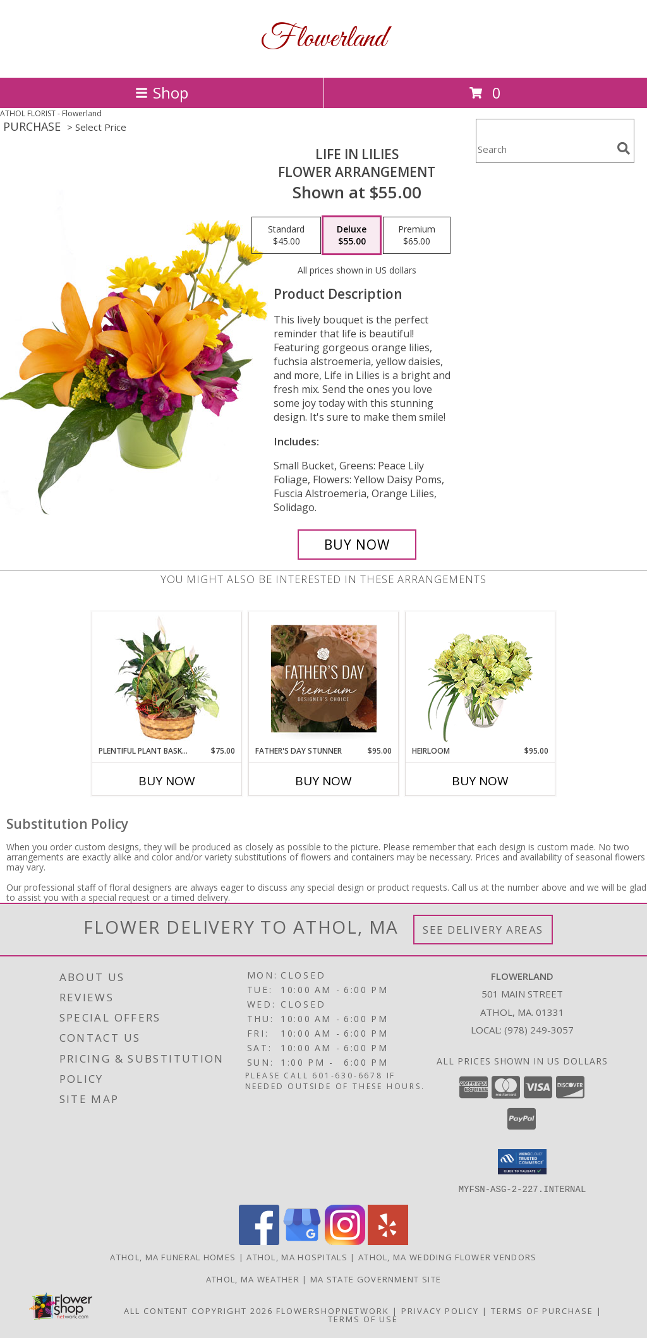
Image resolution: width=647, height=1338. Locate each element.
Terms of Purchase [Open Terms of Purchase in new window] (542, 1310)
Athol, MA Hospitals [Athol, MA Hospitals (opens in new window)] (297, 1256)
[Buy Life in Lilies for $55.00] (357, 544)
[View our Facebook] (259, 1241)
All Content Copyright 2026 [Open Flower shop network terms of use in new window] (198, 1310)
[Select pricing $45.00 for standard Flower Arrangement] (286, 235)
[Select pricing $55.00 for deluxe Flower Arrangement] (352, 235)
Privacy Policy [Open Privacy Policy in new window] (440, 1310)
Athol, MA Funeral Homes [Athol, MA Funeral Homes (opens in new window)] (173, 1256)
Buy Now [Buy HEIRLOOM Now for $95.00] (480, 781)
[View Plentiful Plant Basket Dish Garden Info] (167, 678)
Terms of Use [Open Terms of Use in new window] (363, 1318)
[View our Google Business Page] (302, 1241)
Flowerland (323, 39)
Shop (161, 92)
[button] (522, 1161)
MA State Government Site (375, 1278)
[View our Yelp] (388, 1241)
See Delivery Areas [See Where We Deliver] (483, 929)
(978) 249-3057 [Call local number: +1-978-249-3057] (539, 1029)
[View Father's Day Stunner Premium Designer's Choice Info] (324, 678)
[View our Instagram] (345, 1241)
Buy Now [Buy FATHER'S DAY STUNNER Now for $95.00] (323, 781)
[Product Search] (544, 148)
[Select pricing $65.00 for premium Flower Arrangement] (417, 235)
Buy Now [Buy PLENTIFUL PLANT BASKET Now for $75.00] (166, 781)
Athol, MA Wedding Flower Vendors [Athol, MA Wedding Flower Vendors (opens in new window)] (447, 1256)
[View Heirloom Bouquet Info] (480, 679)
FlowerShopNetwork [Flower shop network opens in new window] (332, 1310)
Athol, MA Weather (252, 1278)
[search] (624, 148)
